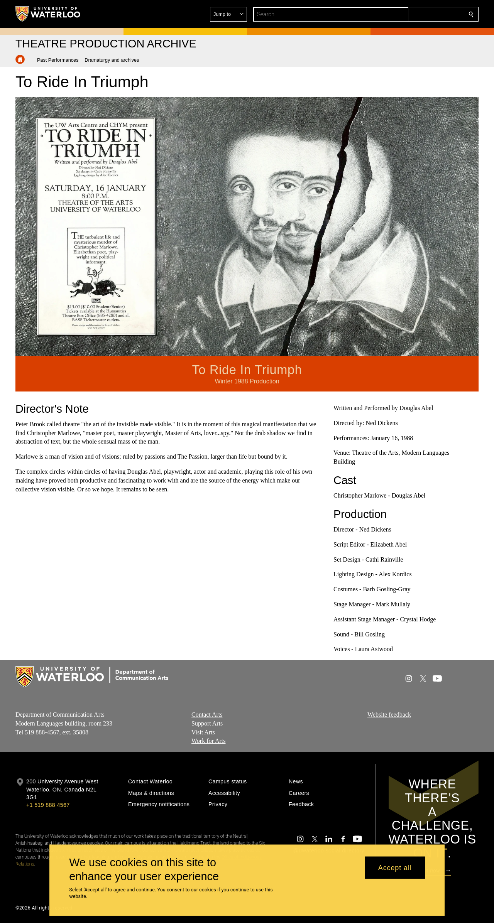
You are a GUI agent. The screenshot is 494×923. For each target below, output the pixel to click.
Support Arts (207, 723)
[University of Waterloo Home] (48, 14)
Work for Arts (208, 741)
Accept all (395, 867)
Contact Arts (206, 714)
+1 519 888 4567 (47, 805)
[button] (415, 14)
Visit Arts (203, 732)
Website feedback (389, 714)
